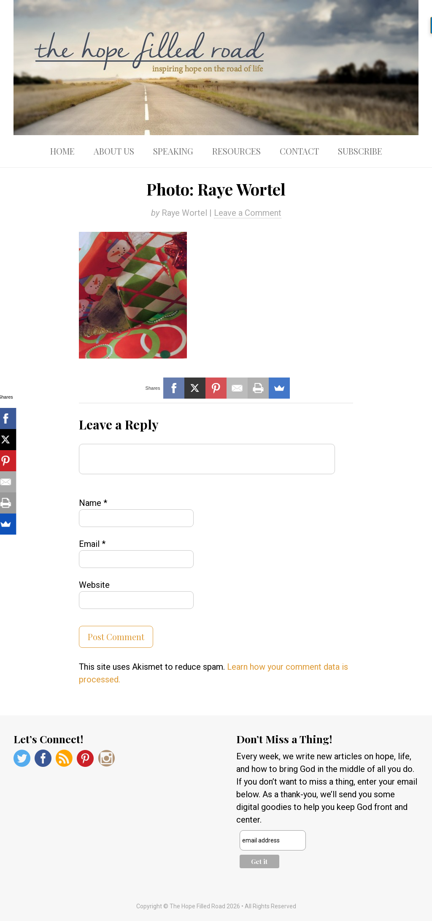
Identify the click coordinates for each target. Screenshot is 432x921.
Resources (236, 151)
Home (62, 151)
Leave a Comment (247, 213)
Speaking (173, 151)
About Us (114, 151)
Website (94, 585)
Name (93, 503)
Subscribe (360, 151)
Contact (299, 151)
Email (92, 544)
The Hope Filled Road (216, 67)
